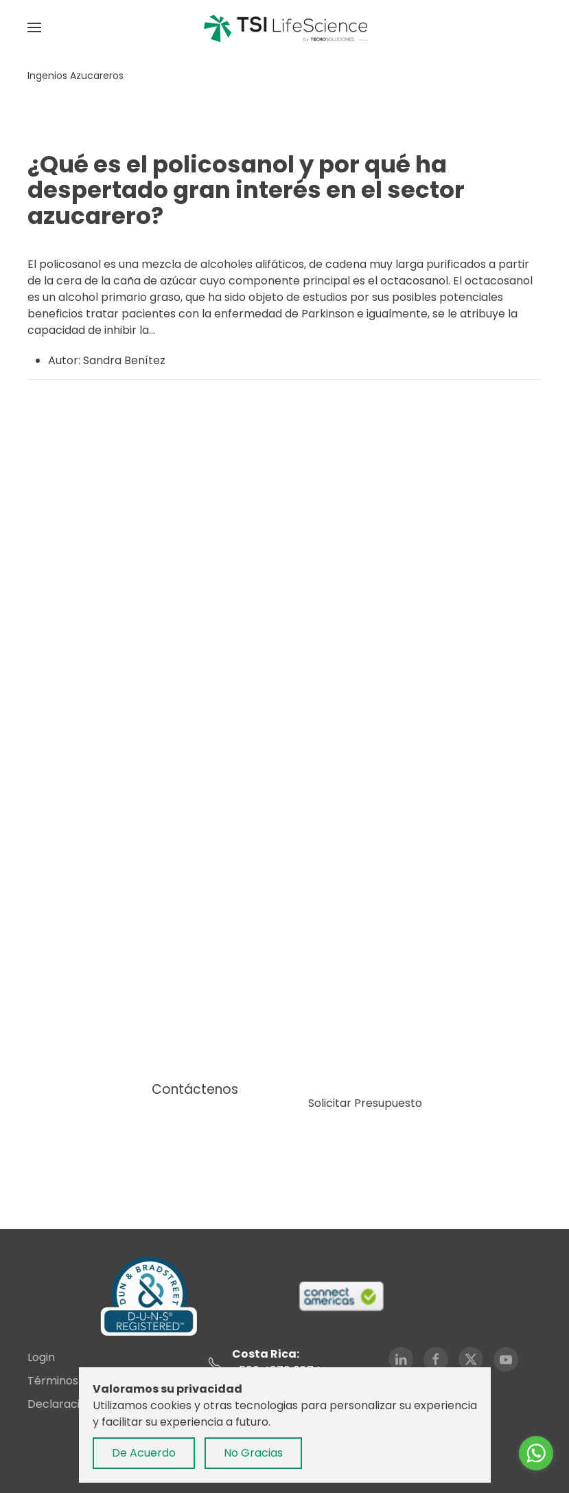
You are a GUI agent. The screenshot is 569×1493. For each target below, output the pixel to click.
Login (40, 1357)
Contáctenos (195, 1089)
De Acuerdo (144, 1453)
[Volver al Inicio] (285, 27)
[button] (34, 27)
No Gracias (253, 1453)
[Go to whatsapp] (536, 1453)
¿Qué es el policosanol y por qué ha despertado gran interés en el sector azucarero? (246, 190)
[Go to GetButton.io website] (536, 1479)
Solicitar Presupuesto (365, 1103)
